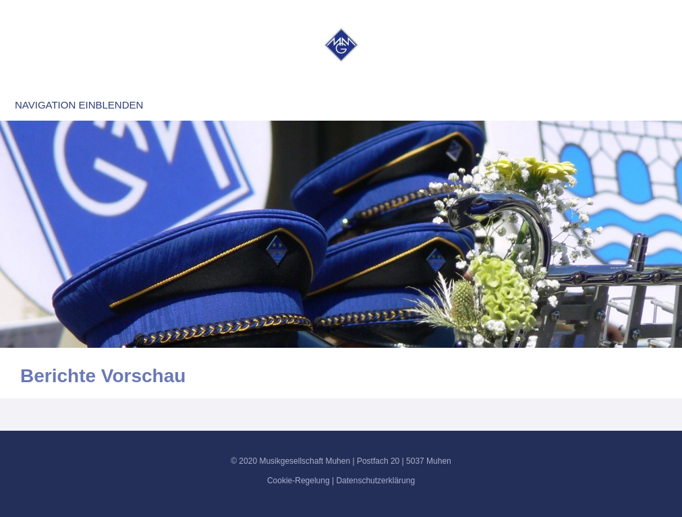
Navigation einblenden (79, 105)
